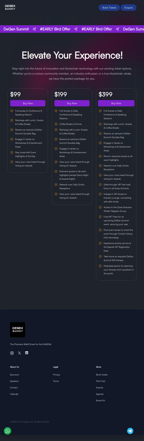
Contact (14, 387)
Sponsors (14, 374)
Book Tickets (109, 7)
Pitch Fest (100, 381)
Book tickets (102, 374)
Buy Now (28, 103)
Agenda (99, 394)
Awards (99, 387)
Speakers (14, 381)
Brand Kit (100, 400)
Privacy (56, 374)
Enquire (128, 7)
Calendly (14, 394)
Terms (56, 381)
